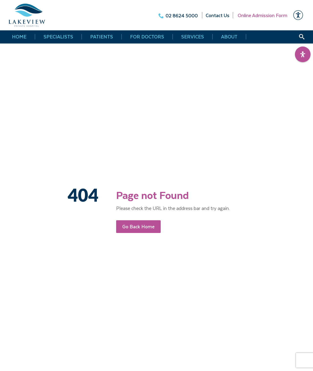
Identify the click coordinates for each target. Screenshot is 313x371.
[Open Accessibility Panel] (303, 54)
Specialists (58, 36)
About (229, 36)
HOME (19, 36)
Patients (101, 36)
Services (192, 36)
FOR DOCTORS (147, 36)
